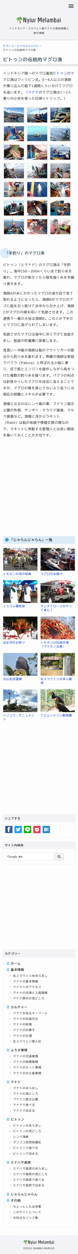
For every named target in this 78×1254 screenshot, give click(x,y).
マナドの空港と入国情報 (30, 992)
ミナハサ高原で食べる (29, 1179)
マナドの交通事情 (25, 1056)
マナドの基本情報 (25, 981)
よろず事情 (19, 1050)
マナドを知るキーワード (30, 1013)
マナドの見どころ (25, 1093)
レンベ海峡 (21, 1136)
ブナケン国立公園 (25, 1099)
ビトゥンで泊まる (25, 1153)
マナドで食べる (24, 1105)
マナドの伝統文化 (25, 1018)
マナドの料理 (22, 1024)
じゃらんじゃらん (28, 45)
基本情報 (17, 969)
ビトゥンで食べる (25, 1148)
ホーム (10, 45)
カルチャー (19, 1007)
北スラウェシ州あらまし (30, 975)
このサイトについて (27, 1212)
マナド (33, 92)
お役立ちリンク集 (25, 1217)
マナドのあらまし (25, 1088)
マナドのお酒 (22, 1035)
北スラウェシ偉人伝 (27, 1041)
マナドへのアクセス (27, 987)
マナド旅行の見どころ (29, 998)
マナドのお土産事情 (27, 1073)
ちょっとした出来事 (27, 1206)
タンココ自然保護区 (27, 1142)
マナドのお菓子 (24, 1030)
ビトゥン (60, 73)
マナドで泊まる (24, 1110)
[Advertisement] (39, 490)
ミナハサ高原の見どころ (30, 1174)
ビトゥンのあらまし (27, 1125)
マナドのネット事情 (27, 1067)
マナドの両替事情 (25, 1062)
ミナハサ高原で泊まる (29, 1185)
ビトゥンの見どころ (27, 1131)
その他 (16, 1200)
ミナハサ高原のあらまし (30, 1168)
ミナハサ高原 (21, 1162)
